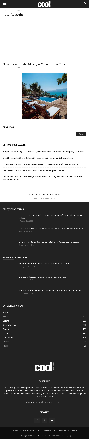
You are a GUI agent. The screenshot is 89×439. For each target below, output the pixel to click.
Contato (74, 431)
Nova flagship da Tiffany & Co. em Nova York (34, 64)
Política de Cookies (27, 431)
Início (5, 10)
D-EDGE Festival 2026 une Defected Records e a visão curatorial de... (52, 228)
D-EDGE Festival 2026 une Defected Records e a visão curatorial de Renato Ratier (38, 158)
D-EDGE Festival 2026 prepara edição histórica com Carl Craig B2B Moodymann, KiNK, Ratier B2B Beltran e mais (43, 178)
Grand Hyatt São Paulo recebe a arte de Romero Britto (45, 263)
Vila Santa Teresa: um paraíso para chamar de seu (42, 277)
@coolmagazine (44, 198)
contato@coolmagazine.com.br (49, 402)
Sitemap (15, 431)
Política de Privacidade (47, 431)
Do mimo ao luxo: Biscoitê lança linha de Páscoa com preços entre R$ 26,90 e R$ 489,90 (41, 164)
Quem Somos (63, 431)
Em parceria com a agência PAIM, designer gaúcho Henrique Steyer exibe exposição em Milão (44, 151)
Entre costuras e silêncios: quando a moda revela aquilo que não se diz (33, 171)
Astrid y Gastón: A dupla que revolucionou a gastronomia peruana (50, 290)
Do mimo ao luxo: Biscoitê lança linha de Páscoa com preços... (49, 242)
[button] (4, 4)
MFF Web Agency (64, 435)
